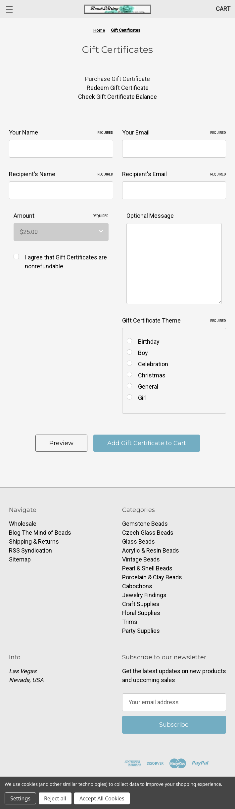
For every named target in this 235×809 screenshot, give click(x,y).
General (148, 386)
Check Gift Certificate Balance (117, 96)
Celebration (153, 364)
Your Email (174, 132)
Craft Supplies (141, 603)
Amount (61, 215)
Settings (20, 798)
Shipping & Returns (34, 541)
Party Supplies (141, 630)
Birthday (149, 341)
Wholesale (22, 523)
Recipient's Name (61, 174)
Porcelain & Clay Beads (152, 577)
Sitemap (20, 559)
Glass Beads (138, 541)
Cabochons (137, 586)
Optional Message (150, 215)
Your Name (61, 132)
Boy (143, 352)
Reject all (55, 798)
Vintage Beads (141, 559)
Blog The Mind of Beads (40, 532)
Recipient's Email (174, 174)
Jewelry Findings (144, 595)
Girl (142, 397)
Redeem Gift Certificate (118, 87)
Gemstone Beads (145, 523)
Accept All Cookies (101, 798)
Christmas (151, 375)
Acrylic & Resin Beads (150, 550)
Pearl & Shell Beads (147, 568)
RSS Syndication (30, 550)
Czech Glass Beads (147, 532)
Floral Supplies (141, 612)
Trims (129, 621)
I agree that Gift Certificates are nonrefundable (66, 262)
